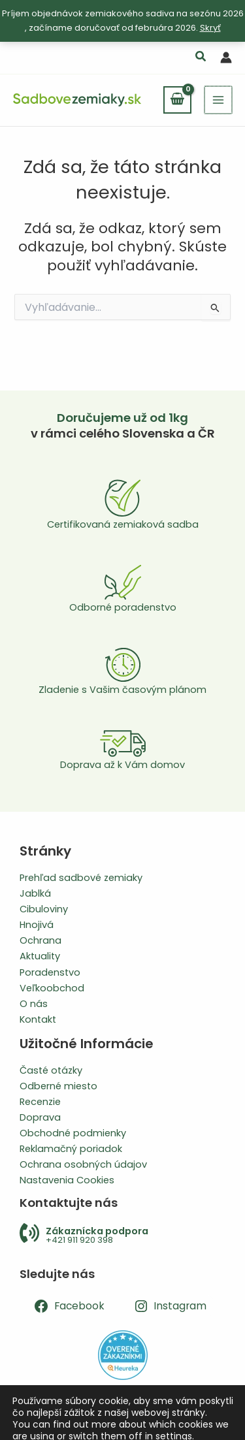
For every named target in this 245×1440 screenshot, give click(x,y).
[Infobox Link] (122, 1235)
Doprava (40, 1117)
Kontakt (38, 1019)
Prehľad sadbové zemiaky (81, 877)
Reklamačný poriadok (71, 1148)
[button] (201, 58)
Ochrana (40, 940)
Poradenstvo (50, 972)
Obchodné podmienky (73, 1133)
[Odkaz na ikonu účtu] (226, 57)
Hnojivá (37, 924)
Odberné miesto (58, 1086)
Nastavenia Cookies (67, 1180)
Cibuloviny (44, 909)
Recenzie (40, 1101)
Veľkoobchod (52, 988)
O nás (34, 1003)
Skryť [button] (210, 28)
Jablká (35, 893)
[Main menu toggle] (219, 100)
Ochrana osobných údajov (83, 1164)
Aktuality (40, 956)
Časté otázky (51, 1070)
